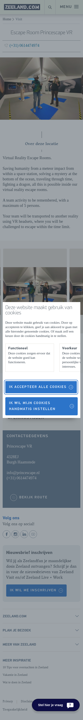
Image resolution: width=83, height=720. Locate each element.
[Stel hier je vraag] (56, 705)
